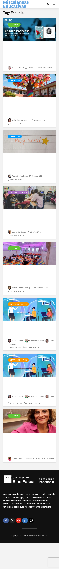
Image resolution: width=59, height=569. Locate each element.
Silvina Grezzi (16, 341)
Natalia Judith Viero (18, 288)
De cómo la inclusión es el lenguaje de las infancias (27, 105)
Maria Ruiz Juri (16, 67)
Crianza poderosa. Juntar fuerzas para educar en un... (29, 49)
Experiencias (14, 81)
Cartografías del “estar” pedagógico (26, 385)
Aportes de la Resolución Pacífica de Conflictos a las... (29, 217)
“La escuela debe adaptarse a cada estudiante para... (29, 273)
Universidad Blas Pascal (37, 535)
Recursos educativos (18, 192)
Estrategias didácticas (18, 304)
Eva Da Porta (15, 455)
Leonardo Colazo (17, 232)
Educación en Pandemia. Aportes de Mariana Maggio (29, 329)
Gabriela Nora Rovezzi (19, 120)
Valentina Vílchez (34, 341)
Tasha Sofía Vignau (18, 176)
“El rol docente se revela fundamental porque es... (27, 440)
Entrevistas (14, 25)
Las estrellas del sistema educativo (26, 161)
